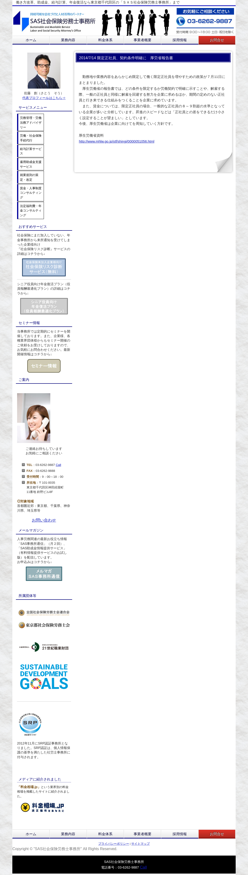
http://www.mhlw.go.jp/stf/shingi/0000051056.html (116, 141)
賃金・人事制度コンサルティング (31, 192)
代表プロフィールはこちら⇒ (44, 98)
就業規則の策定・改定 (29, 177)
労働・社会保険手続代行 (31, 138)
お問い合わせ (44, 520)
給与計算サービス (31, 151)
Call (58, 465)
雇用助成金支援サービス (31, 164)
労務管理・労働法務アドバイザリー (31, 122)
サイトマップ (140, 843)
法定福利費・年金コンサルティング (31, 210)
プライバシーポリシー (113, 843)
